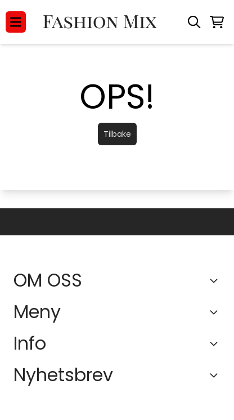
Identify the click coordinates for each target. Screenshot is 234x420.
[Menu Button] (16, 22)
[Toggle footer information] (216, 280)
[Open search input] (194, 22)
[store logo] (101, 22)
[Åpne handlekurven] (216, 22)
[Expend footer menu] (216, 311)
